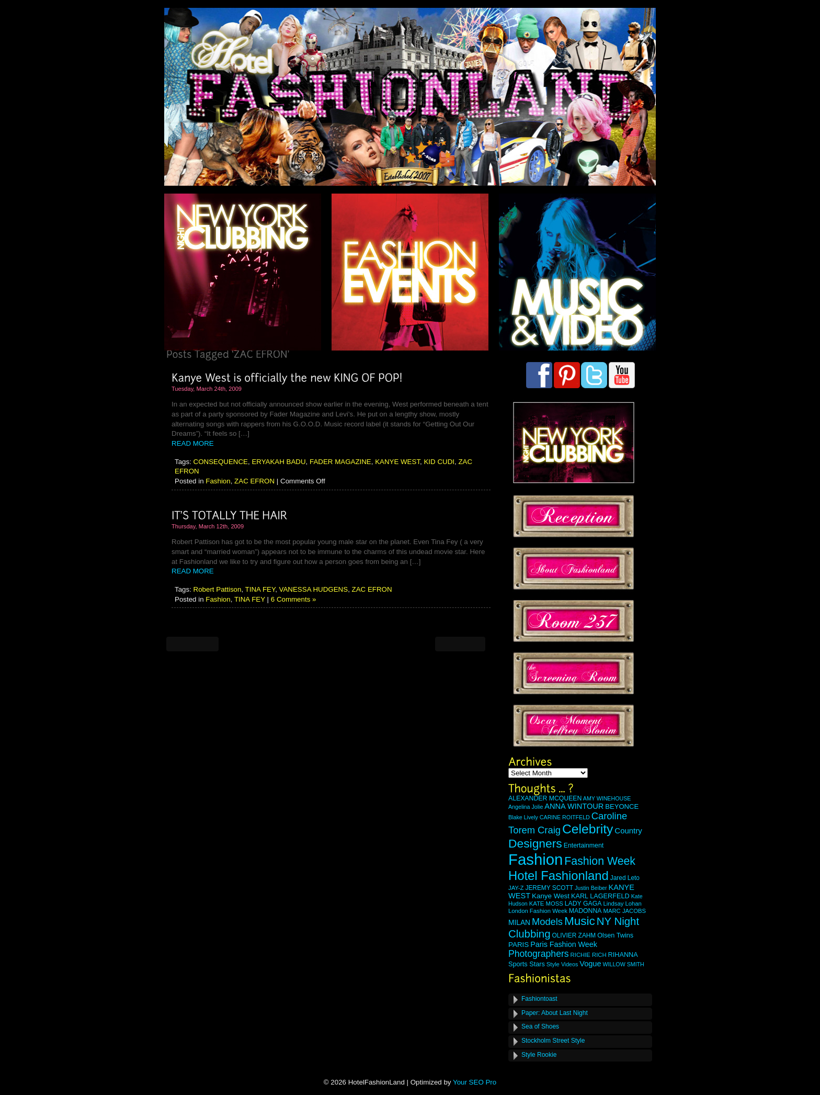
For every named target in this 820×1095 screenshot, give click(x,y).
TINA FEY (260, 589)
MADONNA (585, 911)
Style (553, 964)
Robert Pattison (217, 589)
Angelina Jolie (525, 807)
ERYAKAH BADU (278, 462)
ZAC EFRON (254, 481)
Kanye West (551, 896)
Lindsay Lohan (622, 903)
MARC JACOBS (624, 911)
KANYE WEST (397, 462)
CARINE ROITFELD (565, 817)
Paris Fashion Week (563, 944)
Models (547, 921)
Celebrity (587, 829)
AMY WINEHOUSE (607, 798)
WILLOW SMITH (623, 964)
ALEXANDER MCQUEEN (545, 798)
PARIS (518, 945)
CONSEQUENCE (220, 462)
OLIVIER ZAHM (574, 935)
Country (628, 830)
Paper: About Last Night (554, 1013)
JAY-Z (516, 888)
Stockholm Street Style (553, 1040)
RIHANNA (623, 954)
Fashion (218, 481)
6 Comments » (293, 599)
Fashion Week (599, 861)
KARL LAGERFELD (600, 896)
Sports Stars (526, 964)
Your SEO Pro (474, 1082)
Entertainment (583, 845)
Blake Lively (523, 817)
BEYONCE (622, 806)
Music (579, 921)
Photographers (538, 954)
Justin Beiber (591, 888)
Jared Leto (625, 878)
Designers (535, 843)
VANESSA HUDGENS (313, 589)
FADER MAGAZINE (340, 462)
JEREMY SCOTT (549, 887)
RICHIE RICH (589, 955)
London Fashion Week (537, 911)
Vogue (590, 963)
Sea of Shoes (540, 1026)
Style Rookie (538, 1054)
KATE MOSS (546, 903)
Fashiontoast (539, 998)
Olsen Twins (615, 935)
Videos (569, 964)
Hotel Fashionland (558, 875)
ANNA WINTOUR (573, 806)
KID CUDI (439, 462)
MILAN (519, 923)
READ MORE (193, 443)
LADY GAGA (583, 903)
